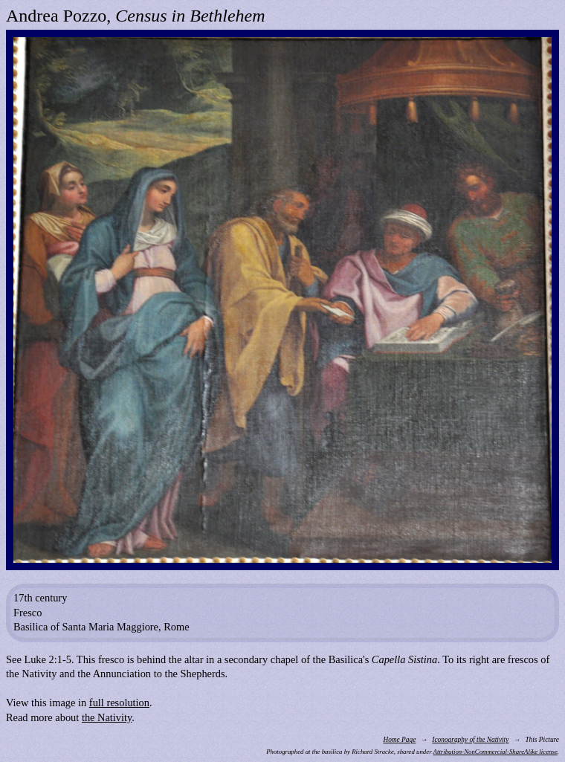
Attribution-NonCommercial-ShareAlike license (495, 751)
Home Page (399, 739)
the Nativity (107, 717)
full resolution (119, 702)
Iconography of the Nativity (470, 739)
